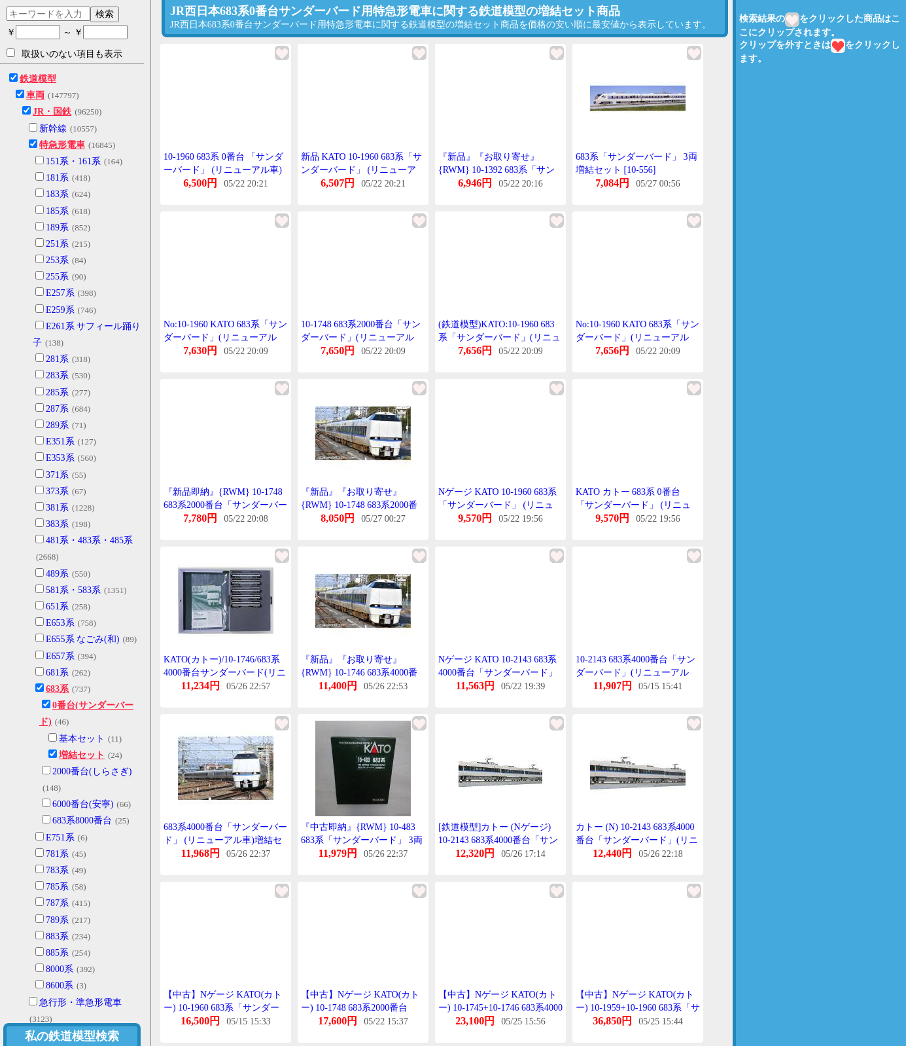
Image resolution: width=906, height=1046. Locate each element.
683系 (57, 689)
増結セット (82, 755)
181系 (57, 178)
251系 (57, 244)
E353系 (60, 458)
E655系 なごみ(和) (82, 639)
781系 (57, 854)
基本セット (82, 739)
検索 (105, 14)
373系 (57, 491)
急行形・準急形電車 (80, 1002)
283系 (57, 375)
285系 (57, 392)
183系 (57, 194)
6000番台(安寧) (82, 804)
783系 (57, 870)
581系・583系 (73, 590)
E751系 (60, 837)
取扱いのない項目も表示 (64, 53)
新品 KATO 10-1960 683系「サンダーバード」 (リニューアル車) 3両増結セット (361, 169)
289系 (57, 425)
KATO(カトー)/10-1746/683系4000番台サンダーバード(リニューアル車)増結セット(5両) (225, 672)
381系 (57, 508)
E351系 (60, 441)
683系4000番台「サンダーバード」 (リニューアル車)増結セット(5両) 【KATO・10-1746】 (225, 839)
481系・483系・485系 (89, 540)
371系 (57, 475)
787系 (57, 903)
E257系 (60, 293)
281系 (57, 359)
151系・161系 (73, 161)
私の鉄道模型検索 (72, 1036)
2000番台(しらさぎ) (91, 771)
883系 (57, 936)
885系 (57, 953)
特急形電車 (62, 145)
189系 (57, 227)
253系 (57, 260)
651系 (57, 606)
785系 (57, 887)
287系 (57, 409)
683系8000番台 (82, 820)
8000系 (59, 969)
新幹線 (53, 129)
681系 (57, 672)
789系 (57, 920)
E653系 (60, 623)
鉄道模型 (38, 79)
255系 (57, 276)
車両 (35, 95)
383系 (57, 524)
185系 (57, 211)
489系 (57, 574)
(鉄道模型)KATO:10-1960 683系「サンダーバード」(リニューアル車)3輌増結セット (499, 337)
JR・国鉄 (52, 112)
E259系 (60, 310)
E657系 (60, 656)
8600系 (59, 985)
